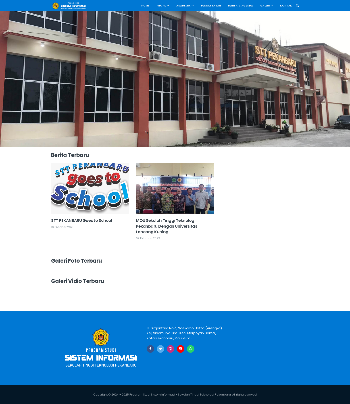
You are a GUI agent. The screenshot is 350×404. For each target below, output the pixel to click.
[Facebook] (150, 349)
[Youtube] (180, 349)
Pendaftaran (211, 5)
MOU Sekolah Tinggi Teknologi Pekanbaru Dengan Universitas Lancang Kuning (166, 226)
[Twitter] (160, 349)
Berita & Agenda (240, 5)
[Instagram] (170, 349)
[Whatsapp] (190, 349)
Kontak (286, 5)
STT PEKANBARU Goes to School (81, 220)
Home (145, 5)
